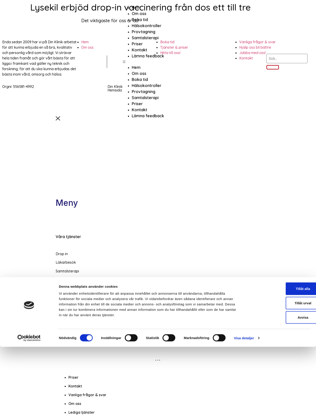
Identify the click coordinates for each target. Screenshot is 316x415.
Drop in (62, 254)
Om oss (139, 13)
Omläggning (66, 297)
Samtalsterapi (145, 37)
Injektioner (64, 305)
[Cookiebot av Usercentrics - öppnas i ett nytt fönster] (29, 406)
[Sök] (272, 67)
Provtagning (143, 31)
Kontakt (139, 49)
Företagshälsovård (74, 317)
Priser (137, 43)
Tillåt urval (278, 371)
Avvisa (278, 385)
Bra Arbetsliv (66, 335)
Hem (136, 7)
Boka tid (140, 19)
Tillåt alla (278, 357)
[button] (143, 61)
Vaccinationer (67, 279)
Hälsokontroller (146, 25)
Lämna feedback (148, 56)
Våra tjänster (68, 236)
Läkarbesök (66, 262)
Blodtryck (64, 288)
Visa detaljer (244, 406)
